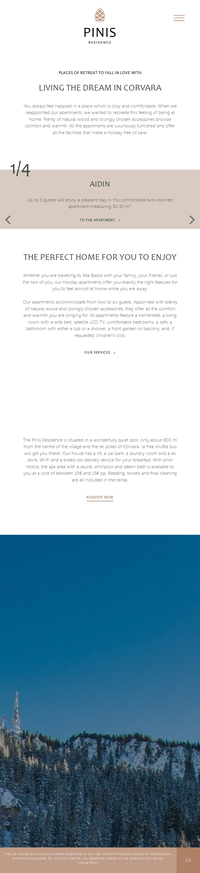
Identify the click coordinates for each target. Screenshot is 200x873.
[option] (100, 170)
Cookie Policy (87, 863)
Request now (99, 497)
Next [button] (192, 219)
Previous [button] (7, 219)
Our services (99, 353)
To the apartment (100, 220)
